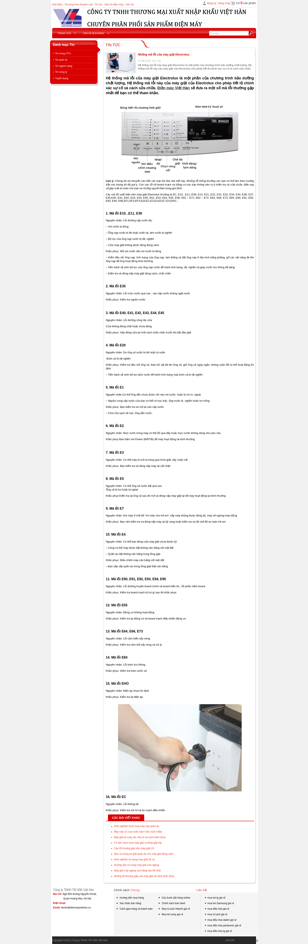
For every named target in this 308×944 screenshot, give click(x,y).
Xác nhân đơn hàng (128, 904)
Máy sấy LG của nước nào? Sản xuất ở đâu (138, 831)
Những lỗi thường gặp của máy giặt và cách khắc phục (144, 876)
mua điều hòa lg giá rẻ (218, 931)
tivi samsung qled (145, 940)
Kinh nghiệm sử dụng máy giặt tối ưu (134, 859)
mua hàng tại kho (168, 940)
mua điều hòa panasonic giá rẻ (222, 926)
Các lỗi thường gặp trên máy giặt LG (134, 848)
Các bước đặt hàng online (174, 898)
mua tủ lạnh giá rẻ (215, 915)
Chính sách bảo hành (171, 904)
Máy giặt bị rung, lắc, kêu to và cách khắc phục (140, 837)
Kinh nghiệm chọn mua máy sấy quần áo (136, 826)
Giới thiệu (57, 4)
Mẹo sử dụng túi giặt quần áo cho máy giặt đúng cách (143, 853)
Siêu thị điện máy (113, 4)
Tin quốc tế (60, 59)
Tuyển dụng (60, 78)
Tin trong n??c (61, 53)
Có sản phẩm (246, 3)
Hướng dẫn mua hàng (130, 898)
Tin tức (98, 4)
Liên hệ (129, 4)
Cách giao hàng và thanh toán (134, 909)
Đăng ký (211, 3)
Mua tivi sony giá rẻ (170, 914)
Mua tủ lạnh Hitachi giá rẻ (174, 908)
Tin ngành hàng (62, 66)
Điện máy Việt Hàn (173, 88)
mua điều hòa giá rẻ (217, 909)
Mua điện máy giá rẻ (246, 940)
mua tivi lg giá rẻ (215, 898)
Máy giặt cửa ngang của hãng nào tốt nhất (137, 870)
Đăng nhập (224, 3)
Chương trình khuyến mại (79, 4)
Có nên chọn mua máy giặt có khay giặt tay (138, 842)
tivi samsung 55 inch (120, 940)
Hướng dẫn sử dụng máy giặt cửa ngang (136, 865)
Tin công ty (59, 72)
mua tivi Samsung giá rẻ (219, 904)
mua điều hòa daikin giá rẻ (220, 920)
